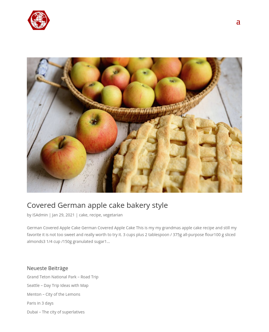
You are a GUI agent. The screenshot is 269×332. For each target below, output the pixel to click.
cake (83, 215)
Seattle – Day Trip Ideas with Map (58, 285)
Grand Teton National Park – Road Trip (63, 276)
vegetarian (113, 215)
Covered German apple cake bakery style (97, 205)
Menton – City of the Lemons (53, 294)
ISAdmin (40, 215)
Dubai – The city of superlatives (56, 312)
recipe (95, 215)
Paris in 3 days (40, 303)
